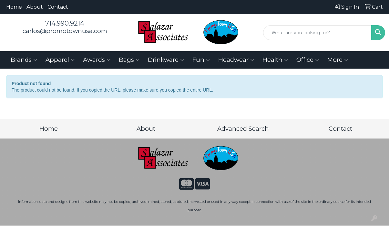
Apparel (60, 60)
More (337, 60)
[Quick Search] (317, 32)
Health (275, 60)
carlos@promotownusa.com (65, 31)
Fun (201, 60)
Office (307, 60)
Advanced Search (243, 128)
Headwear (236, 60)
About (34, 7)
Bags (129, 60)
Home (14, 7)
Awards (96, 60)
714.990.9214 (64, 23)
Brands (24, 60)
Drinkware (166, 60)
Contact (57, 7)
